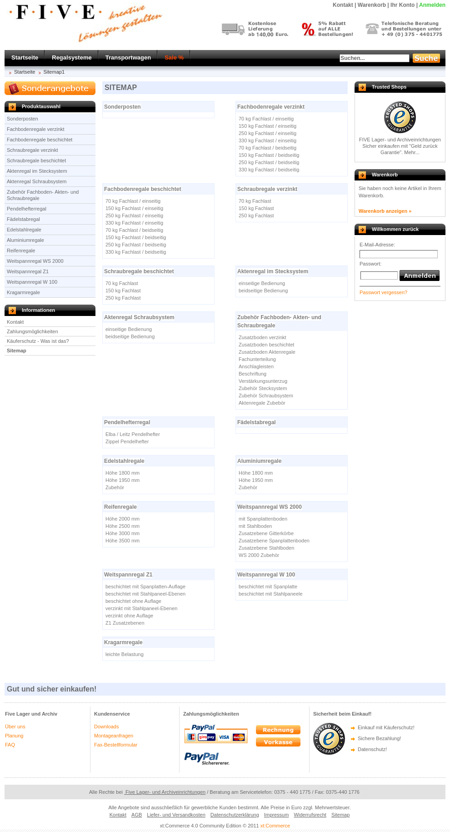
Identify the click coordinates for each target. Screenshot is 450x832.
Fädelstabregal (23, 219)
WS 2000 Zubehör (259, 555)
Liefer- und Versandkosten (176, 814)
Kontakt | (344, 5)
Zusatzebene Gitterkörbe (266, 533)
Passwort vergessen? (383, 292)
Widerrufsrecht (310, 814)
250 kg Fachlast (256, 215)
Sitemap (16, 350)
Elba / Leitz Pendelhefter (132, 434)
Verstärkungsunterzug (263, 381)
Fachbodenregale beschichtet (39, 139)
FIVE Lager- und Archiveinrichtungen (400, 139)
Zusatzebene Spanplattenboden (274, 540)
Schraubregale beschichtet (36, 160)
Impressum (276, 814)
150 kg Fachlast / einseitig (267, 126)
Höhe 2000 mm (122, 518)
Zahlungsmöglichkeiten (32, 331)
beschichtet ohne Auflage (133, 601)
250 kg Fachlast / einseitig (267, 133)
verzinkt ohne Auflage (129, 615)
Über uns (15, 726)
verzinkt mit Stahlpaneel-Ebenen (141, 608)
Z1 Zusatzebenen (125, 623)
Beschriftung (252, 373)
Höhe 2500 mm (122, 526)
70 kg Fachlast (255, 201)
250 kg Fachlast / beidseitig (269, 162)
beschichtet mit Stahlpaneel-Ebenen (145, 593)
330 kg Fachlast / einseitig (267, 140)
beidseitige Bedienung (263, 290)
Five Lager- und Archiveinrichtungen (164, 792)
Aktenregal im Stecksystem (37, 171)
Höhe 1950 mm (122, 480)
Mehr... (412, 152)
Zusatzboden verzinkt (262, 337)
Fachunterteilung (257, 359)
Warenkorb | (373, 5)
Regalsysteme (71, 57)
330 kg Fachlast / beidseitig (269, 169)
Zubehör (114, 487)
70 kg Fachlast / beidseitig (267, 147)
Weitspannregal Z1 (28, 271)
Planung (14, 735)
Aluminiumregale (25, 240)
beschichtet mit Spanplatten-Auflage (145, 586)
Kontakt (15, 322)
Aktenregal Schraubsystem (36, 181)
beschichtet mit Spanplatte (268, 586)
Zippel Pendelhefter (127, 441)
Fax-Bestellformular (115, 744)
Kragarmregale (23, 292)
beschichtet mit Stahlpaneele (271, 593)
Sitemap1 (54, 72)
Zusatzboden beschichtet (266, 344)
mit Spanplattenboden (263, 518)
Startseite (24, 57)
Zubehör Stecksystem (263, 388)
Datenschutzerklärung (234, 814)
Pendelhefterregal (26, 208)
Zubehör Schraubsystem (266, 395)
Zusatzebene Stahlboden (266, 548)
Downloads (106, 726)
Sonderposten (22, 118)
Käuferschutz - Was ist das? (38, 341)
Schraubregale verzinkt (32, 150)
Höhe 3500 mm (122, 540)
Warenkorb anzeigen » (385, 211)
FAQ (10, 744)
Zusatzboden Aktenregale (267, 352)
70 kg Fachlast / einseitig (266, 118)
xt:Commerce (275, 825)
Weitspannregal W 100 (32, 282)
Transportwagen (128, 57)
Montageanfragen (113, 735)
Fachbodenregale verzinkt (36, 129)
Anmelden (432, 5)
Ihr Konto (402, 5)
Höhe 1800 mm (122, 473)
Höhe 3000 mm (122, 533)
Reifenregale (21, 250)
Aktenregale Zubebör (262, 403)
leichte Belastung (124, 654)
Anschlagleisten (256, 366)
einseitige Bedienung (262, 283)
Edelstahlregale (24, 229)
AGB (136, 814)
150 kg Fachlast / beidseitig (269, 155)
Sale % (174, 57)
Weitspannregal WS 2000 (35, 261)
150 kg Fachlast (256, 208)
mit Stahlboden (255, 526)
